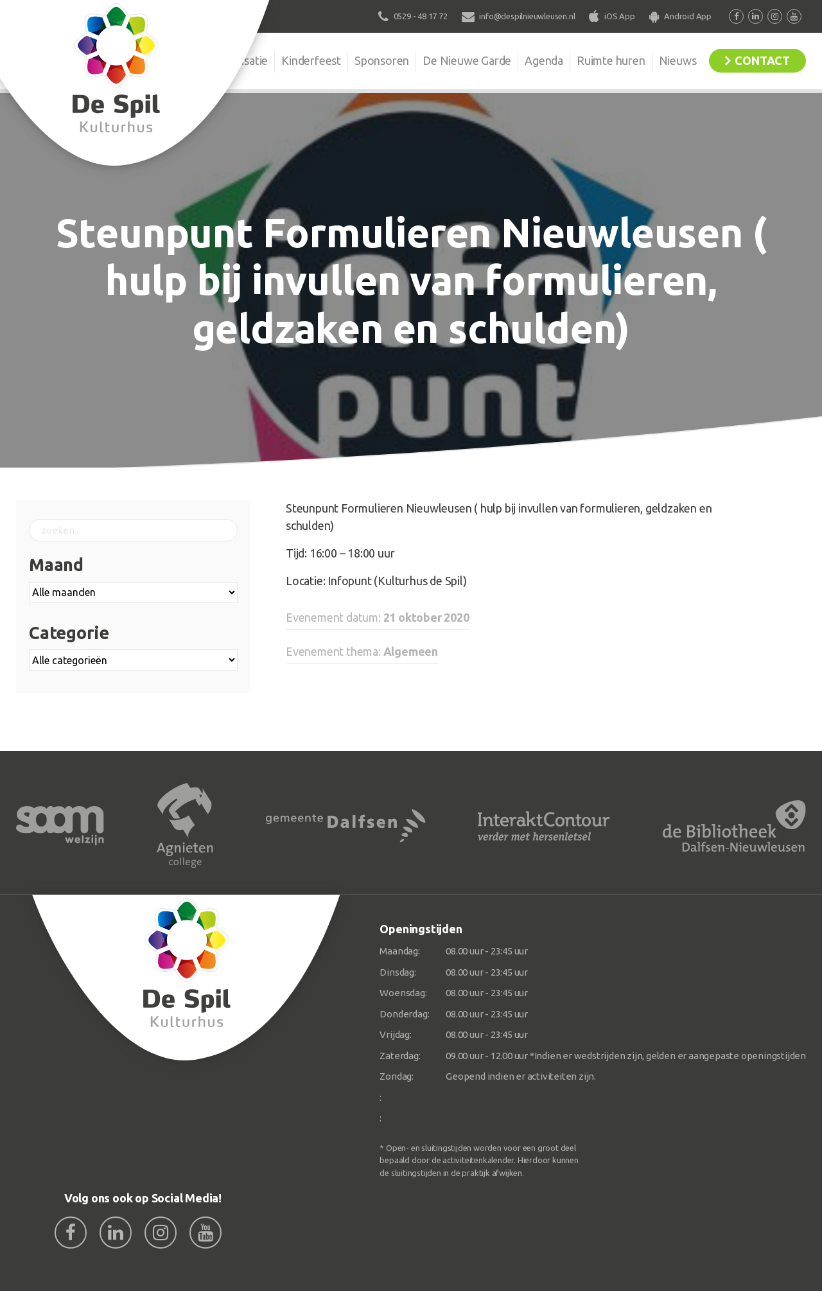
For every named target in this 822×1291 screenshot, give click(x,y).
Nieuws (678, 60)
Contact (762, 60)
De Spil (171, 60)
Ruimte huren (611, 60)
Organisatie (239, 60)
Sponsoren (381, 60)
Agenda (544, 60)
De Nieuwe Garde (467, 60)
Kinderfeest (311, 60)
